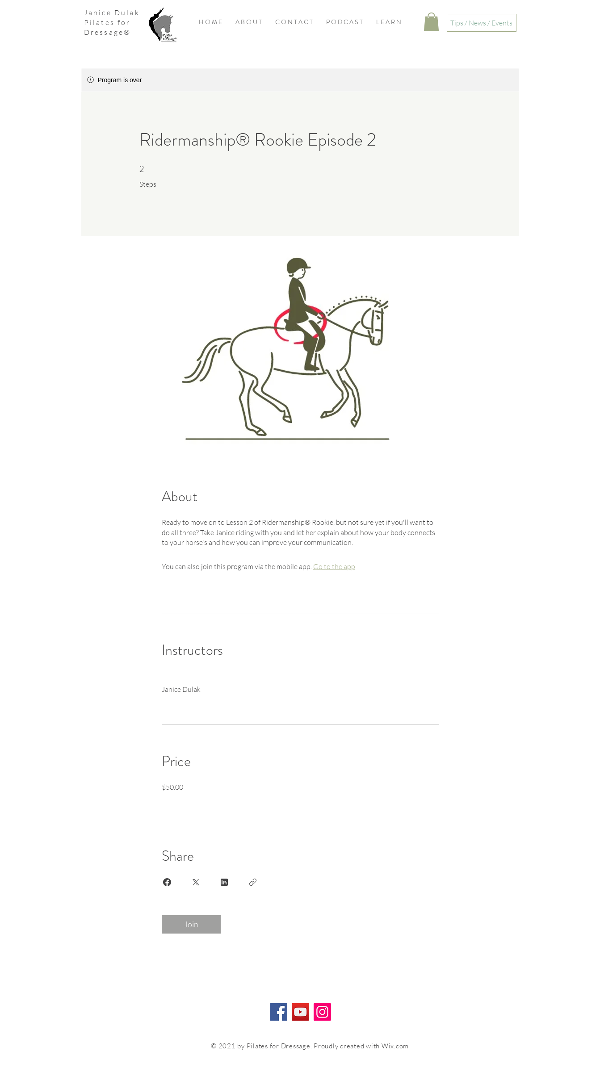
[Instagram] (322, 1012)
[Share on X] (195, 882)
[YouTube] (300, 1012)
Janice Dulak (112, 12)
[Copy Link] (253, 882)
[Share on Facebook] (167, 882)
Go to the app (334, 566)
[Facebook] (278, 1012)
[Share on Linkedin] (224, 882)
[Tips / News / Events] (481, 23)
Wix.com (395, 1046)
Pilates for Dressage (107, 27)
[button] (431, 22)
